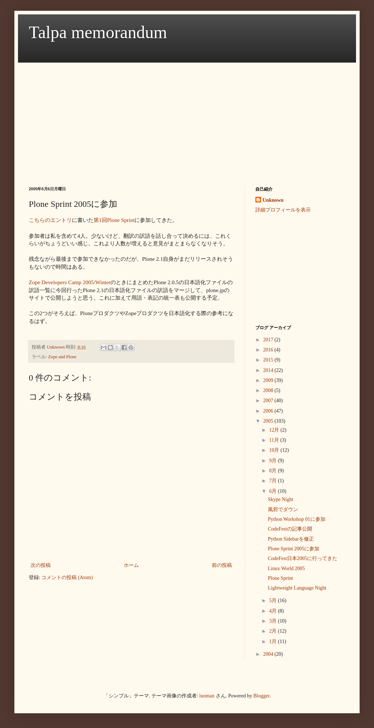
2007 (269, 400)
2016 (269, 349)
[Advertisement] (152, 118)
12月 (274, 430)
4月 (273, 611)
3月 (273, 621)
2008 (269, 390)
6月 (273, 491)
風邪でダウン (283, 509)
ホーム (131, 565)
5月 (273, 600)
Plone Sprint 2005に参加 (293, 548)
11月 (274, 440)
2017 (269, 339)
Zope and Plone (62, 356)
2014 (269, 370)
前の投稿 (222, 565)
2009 (269, 380)
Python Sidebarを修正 (291, 539)
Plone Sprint (280, 578)
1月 (273, 641)
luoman (206, 696)
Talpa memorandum (98, 32)
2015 (269, 360)
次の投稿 (41, 565)
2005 (269, 421)
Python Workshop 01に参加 (296, 519)
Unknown (273, 200)
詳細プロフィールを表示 (283, 210)
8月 (273, 470)
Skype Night (280, 499)
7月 (273, 480)
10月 (274, 450)
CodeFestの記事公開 (290, 529)
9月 (273, 460)
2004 (269, 654)
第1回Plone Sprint (114, 220)
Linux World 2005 (286, 568)
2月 (273, 631)
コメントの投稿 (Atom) (67, 577)
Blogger (261, 696)
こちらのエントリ (50, 220)
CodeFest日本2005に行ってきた (302, 558)
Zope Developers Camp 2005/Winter (69, 282)
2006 (269, 411)
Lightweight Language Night (297, 588)
